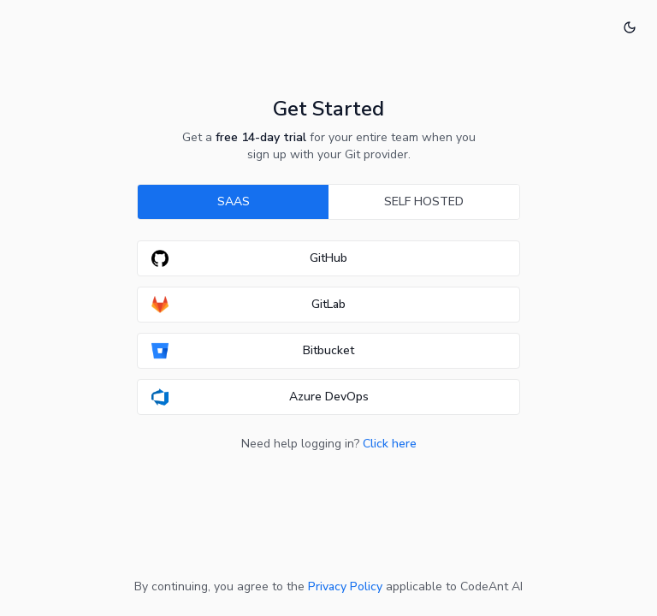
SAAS (233, 201)
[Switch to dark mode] (629, 27)
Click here (390, 443)
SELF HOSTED (424, 201)
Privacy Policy (345, 586)
